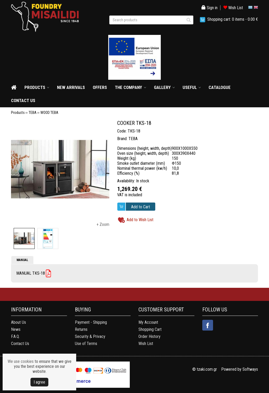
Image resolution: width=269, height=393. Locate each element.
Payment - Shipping (91, 322)
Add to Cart (140, 206)
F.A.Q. (15, 336)
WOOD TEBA (49, 112)
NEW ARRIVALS (71, 87)
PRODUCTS (34, 87)
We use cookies (21, 361)
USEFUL (190, 87)
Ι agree (39, 382)
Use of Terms (86, 343)
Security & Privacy (90, 336)
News (15, 329)
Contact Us (20, 343)
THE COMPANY (128, 87)
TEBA (33, 112)
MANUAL (22, 260)
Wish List (233, 7)
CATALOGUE (220, 87)
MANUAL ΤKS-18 (30, 273)
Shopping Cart (150, 329)
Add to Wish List (140, 219)
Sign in (209, 7)
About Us (18, 322)
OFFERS (100, 87)
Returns (81, 329)
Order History (149, 336)
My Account (148, 322)
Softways (250, 369)
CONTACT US (23, 100)
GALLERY (162, 87)
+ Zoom (102, 224)
